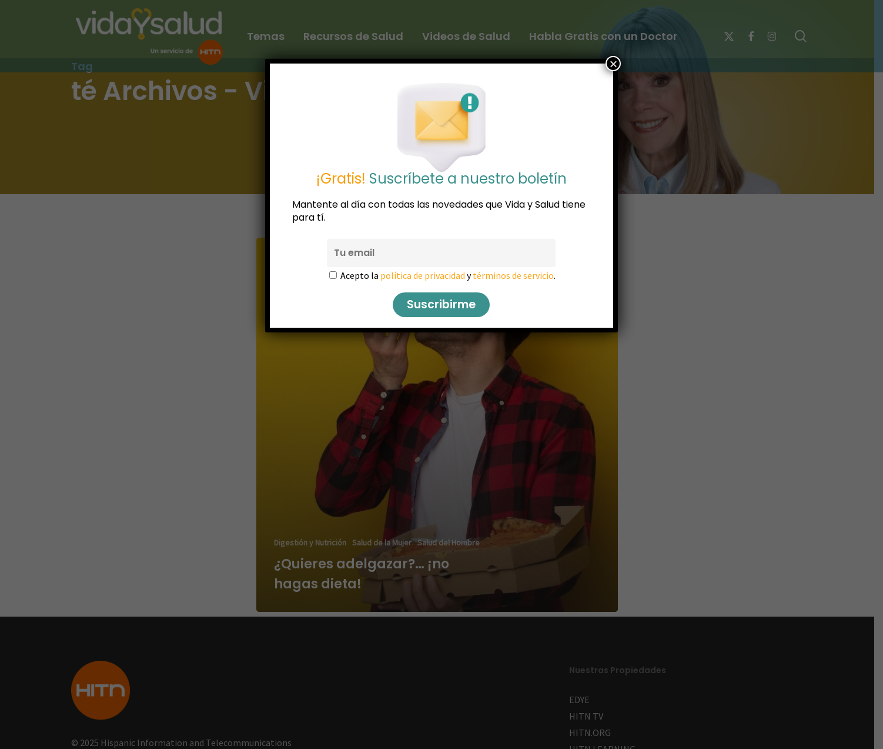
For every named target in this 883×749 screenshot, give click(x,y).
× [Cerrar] (613, 63)
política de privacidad (423, 275)
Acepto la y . (448, 275)
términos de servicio (513, 275)
